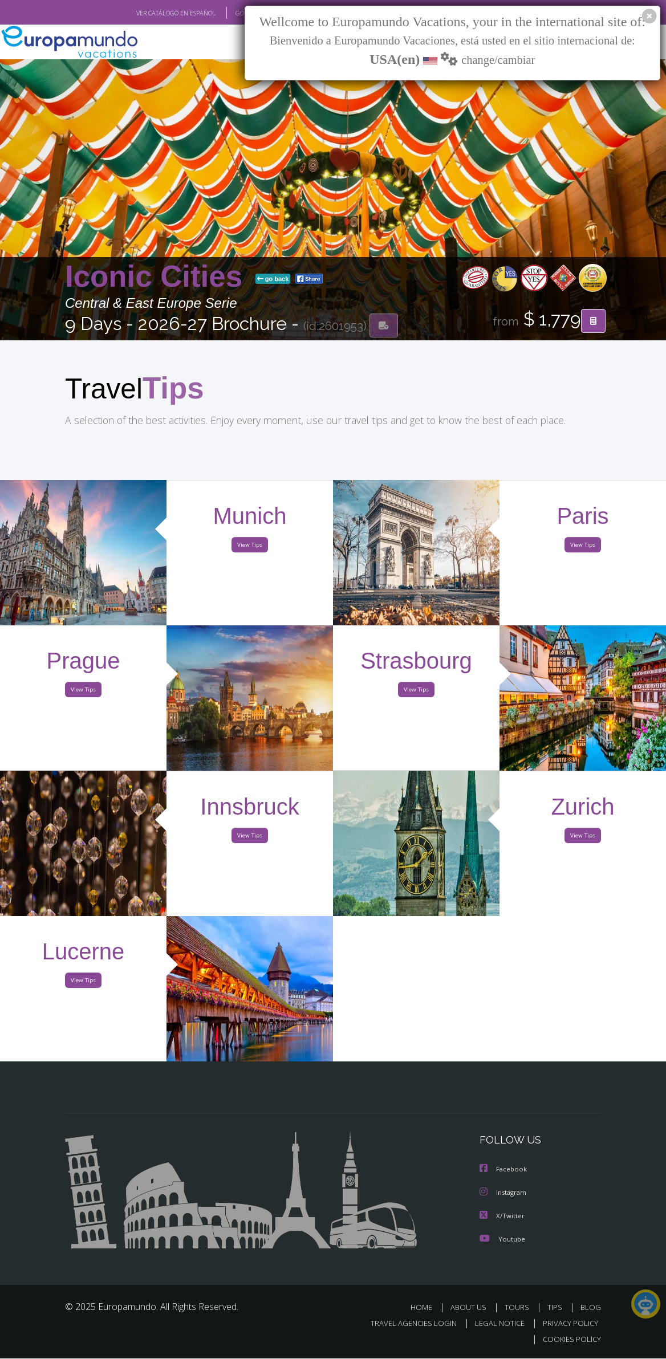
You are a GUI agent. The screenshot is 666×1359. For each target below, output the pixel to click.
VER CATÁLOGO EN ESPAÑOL (149, 13)
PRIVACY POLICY (567, 1324)
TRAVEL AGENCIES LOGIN (405, 1324)
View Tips (249, 547)
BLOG (590, 1307)
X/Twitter (502, 1216)
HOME (426, 1307)
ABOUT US (471, 1307)
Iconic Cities (158, 277)
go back (273, 279)
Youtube (502, 1239)
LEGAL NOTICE (494, 1324)
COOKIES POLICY (569, 1340)
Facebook (504, 1170)
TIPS (556, 1307)
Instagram (504, 1193)
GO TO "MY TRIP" (240, 13)
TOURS (519, 1307)
